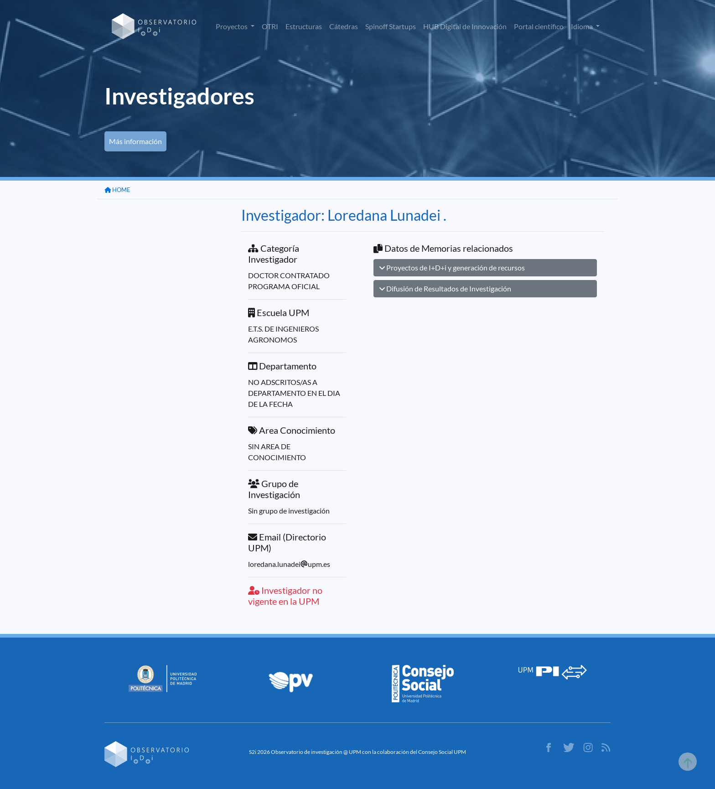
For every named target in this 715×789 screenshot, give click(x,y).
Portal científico (539, 26)
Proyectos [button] (232, 26)
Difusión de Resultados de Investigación (445, 288)
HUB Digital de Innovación (465, 26)
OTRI (270, 26)
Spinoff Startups (390, 26)
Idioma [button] (582, 26)
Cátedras (343, 26)
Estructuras (303, 26)
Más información (135, 141)
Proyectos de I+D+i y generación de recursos (452, 267)
